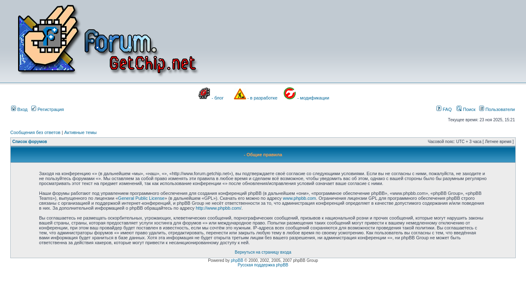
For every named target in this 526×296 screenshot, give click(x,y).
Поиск (466, 109)
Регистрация (47, 109)
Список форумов (29, 141)
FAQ (444, 109)
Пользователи (497, 109)
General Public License (141, 198)
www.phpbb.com (299, 198)
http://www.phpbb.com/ (218, 208)
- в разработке (262, 97)
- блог (218, 97)
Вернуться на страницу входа (263, 252)
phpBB (237, 260)
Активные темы (80, 132)
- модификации (313, 97)
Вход (19, 109)
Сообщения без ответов (35, 132)
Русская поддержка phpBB (263, 265)
